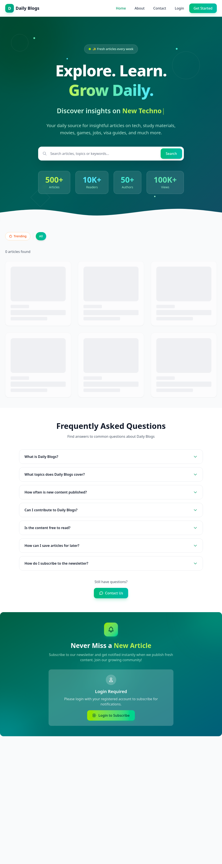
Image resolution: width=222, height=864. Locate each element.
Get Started (203, 8)
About (140, 8)
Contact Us (111, 593)
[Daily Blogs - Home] (22, 8)
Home (121, 8)
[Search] (171, 153)
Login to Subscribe (111, 715)
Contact (159, 8)
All (41, 236)
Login (179, 8)
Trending (18, 236)
